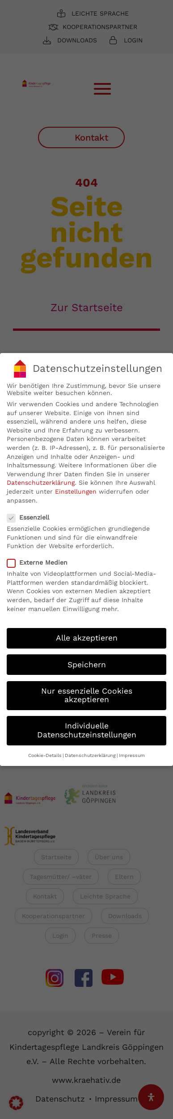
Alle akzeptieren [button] (87, 634)
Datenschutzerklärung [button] (90, 752)
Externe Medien (41, 559)
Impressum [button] (132, 752)
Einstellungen (76, 488)
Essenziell (32, 514)
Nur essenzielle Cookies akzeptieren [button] (86, 692)
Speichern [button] (87, 661)
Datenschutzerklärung (41, 479)
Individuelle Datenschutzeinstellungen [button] (86, 727)
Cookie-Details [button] (45, 752)
